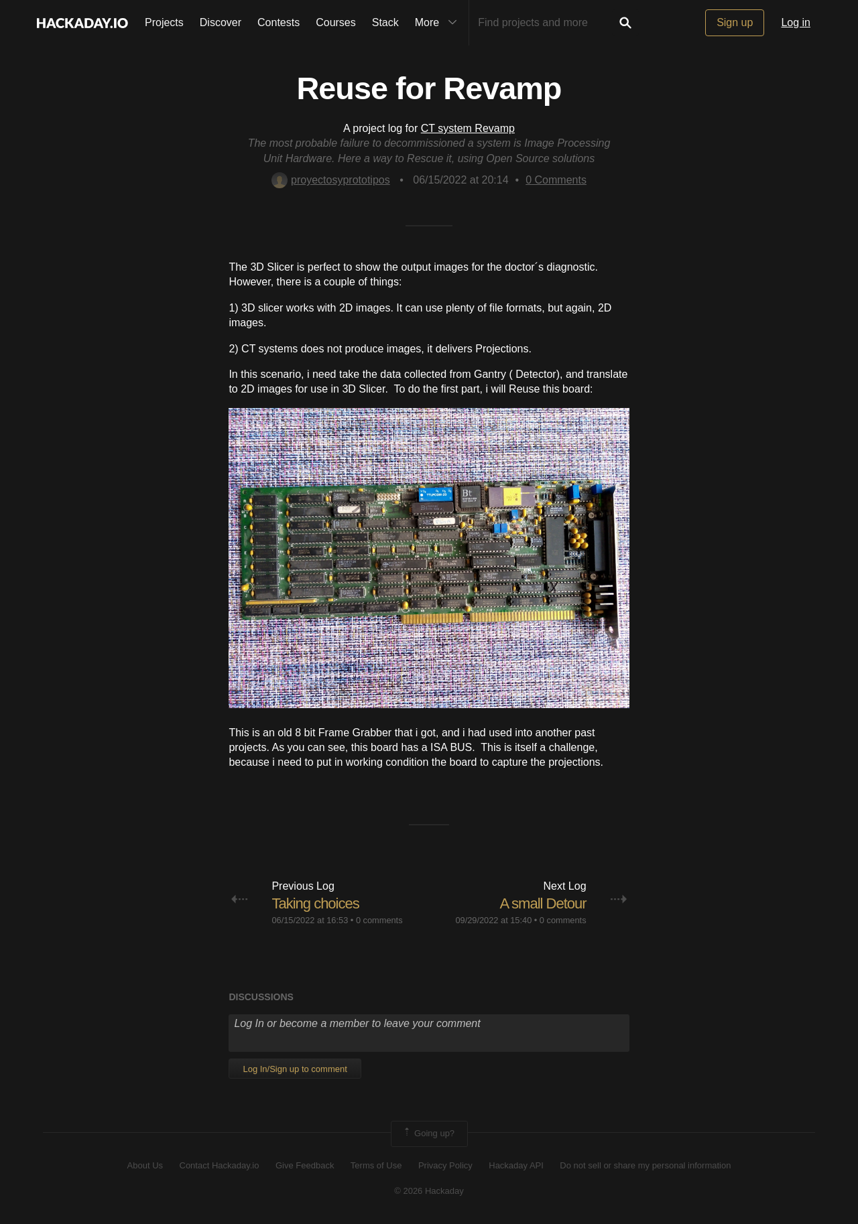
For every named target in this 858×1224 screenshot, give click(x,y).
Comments (556, 180)
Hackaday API (516, 1165)
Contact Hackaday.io (219, 1165)
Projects (164, 22)
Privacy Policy (445, 1165)
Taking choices (315, 903)
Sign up (735, 22)
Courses (336, 22)
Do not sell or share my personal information (645, 1165)
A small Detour (543, 903)
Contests (278, 22)
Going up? (428, 1133)
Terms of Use (376, 1165)
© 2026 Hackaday (429, 1191)
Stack (385, 22)
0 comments (379, 920)
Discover (220, 22)
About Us (145, 1165)
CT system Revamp (468, 128)
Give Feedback (304, 1165)
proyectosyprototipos (330, 180)
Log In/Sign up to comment (295, 1069)
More (439, 23)
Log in (795, 22)
